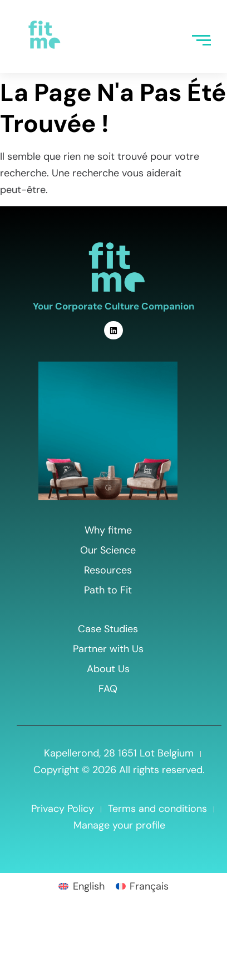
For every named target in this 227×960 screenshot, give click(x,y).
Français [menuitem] (149, 886)
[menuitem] (81, 885)
